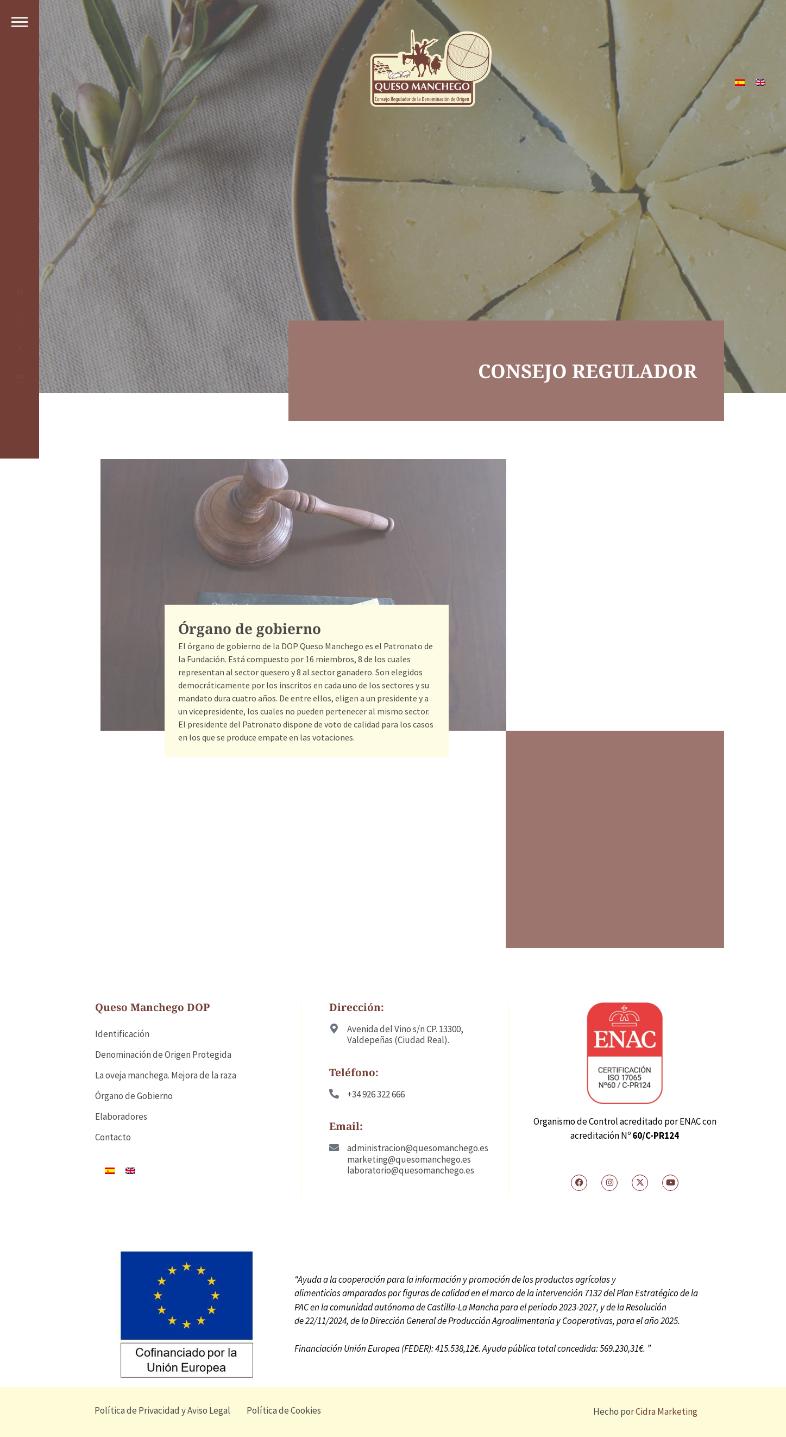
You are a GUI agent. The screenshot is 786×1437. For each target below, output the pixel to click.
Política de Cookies (284, 1410)
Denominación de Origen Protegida (163, 1055)
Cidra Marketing (666, 1411)
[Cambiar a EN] (760, 82)
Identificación (122, 1034)
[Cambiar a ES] (740, 82)
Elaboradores (121, 1116)
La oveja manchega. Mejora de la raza (165, 1075)
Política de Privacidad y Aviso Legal (162, 1410)
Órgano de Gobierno (134, 1096)
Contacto (113, 1137)
